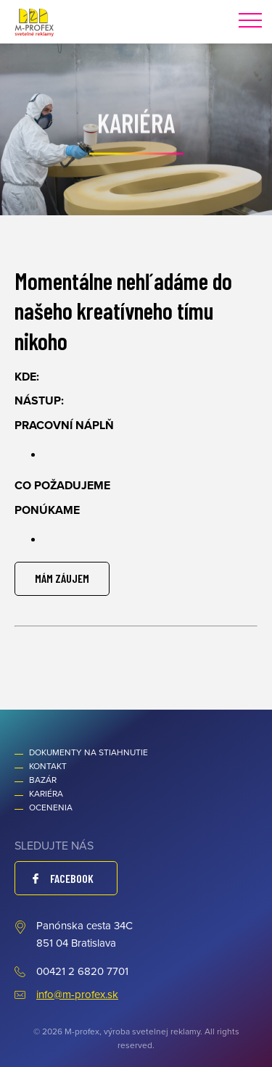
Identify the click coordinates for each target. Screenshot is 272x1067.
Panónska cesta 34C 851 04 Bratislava (84, 934)
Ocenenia (51, 807)
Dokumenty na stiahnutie (88, 752)
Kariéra (46, 794)
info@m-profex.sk (77, 994)
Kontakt (48, 766)
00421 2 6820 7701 (82, 971)
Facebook (72, 878)
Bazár (43, 780)
